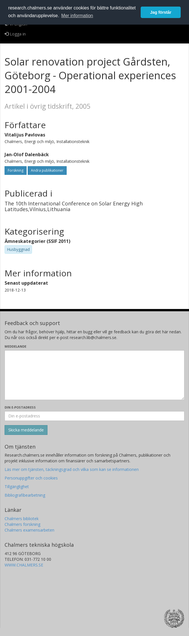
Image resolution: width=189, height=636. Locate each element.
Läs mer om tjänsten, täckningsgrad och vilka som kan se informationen (72, 469)
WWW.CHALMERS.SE (24, 565)
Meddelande (15, 346)
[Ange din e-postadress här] (94, 416)
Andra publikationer (47, 170)
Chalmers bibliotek (22, 518)
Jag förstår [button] (160, 12)
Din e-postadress (20, 407)
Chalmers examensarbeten (29, 530)
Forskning (15, 170)
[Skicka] (26, 430)
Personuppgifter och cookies (31, 478)
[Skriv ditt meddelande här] (94, 375)
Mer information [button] (77, 15)
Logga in (15, 34)
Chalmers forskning (22, 524)
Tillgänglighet (17, 486)
